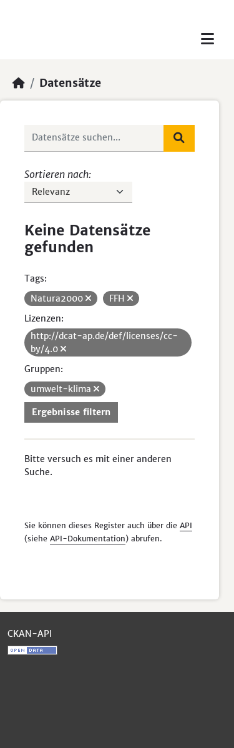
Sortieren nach (56, 174)
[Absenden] (179, 138)
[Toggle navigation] (207, 39)
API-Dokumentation (87, 538)
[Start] (18, 83)
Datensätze (70, 83)
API (186, 525)
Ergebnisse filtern (71, 412)
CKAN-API (29, 633)
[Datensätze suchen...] (94, 138)
